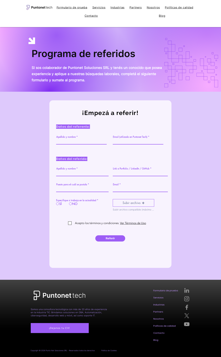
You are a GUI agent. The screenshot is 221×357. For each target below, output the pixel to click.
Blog (155, 340)
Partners (158, 311)
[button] (133, 203)
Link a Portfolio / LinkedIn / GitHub (131, 168)
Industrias (159, 304)
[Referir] (110, 238)
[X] (186, 315)
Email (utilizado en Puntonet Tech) (130, 137)
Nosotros (158, 318)
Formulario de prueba (165, 290)
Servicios (158, 297)
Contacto (159, 333)
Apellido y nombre (66, 137)
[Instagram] (186, 298)
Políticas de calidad (164, 326)
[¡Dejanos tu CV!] (60, 328)
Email (116, 184)
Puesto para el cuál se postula (71, 184)
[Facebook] (186, 307)
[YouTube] (186, 324)
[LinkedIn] (186, 290)
